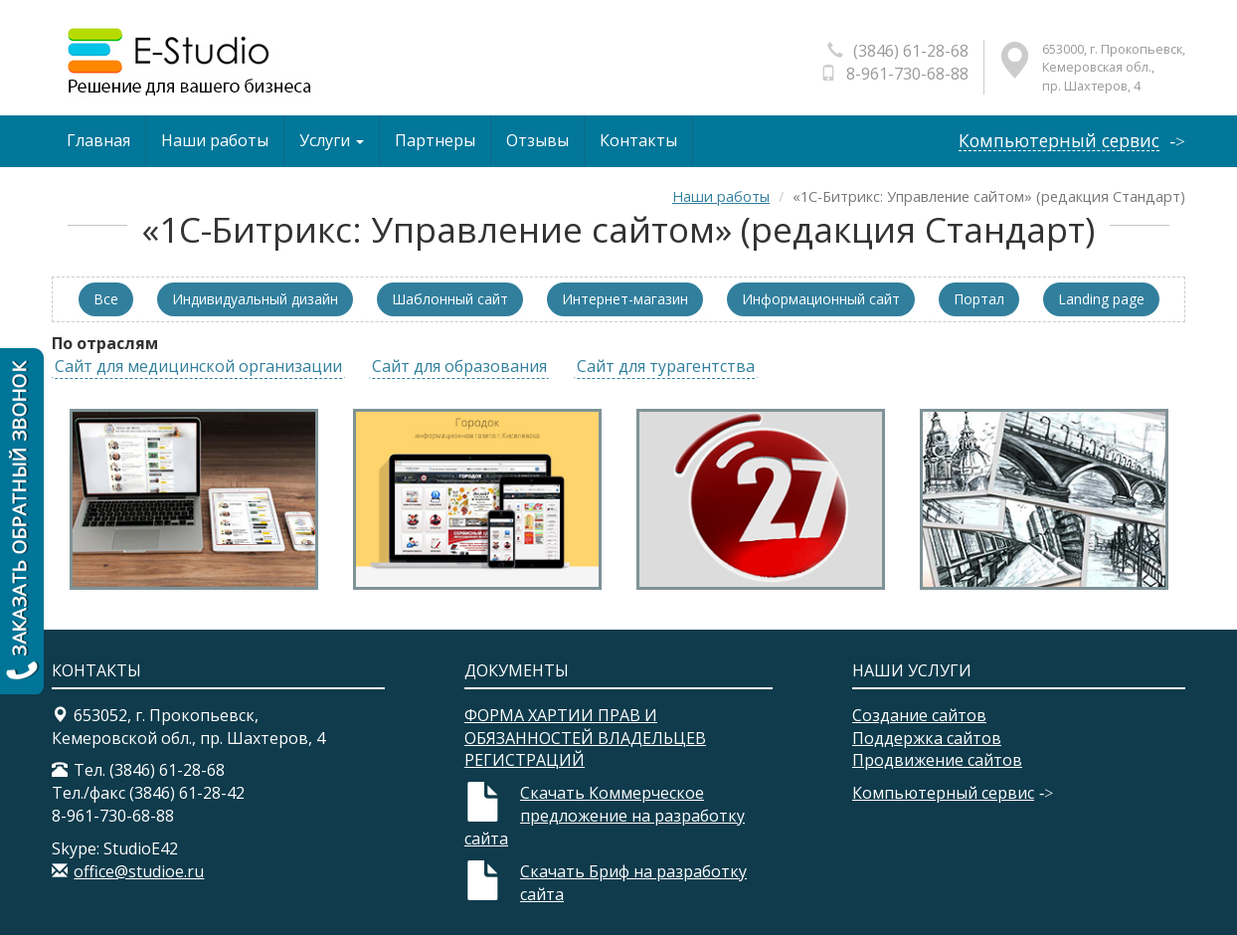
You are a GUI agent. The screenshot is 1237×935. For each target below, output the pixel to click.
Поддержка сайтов (926, 738)
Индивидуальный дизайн (255, 298)
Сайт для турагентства (666, 366)
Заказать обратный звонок (22, 521)
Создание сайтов (919, 715)
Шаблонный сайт (450, 298)
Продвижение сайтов (937, 760)
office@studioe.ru (139, 871)
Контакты (638, 140)
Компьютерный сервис (1059, 140)
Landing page (1101, 298)
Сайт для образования (459, 366)
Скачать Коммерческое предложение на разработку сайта (604, 815)
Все (105, 298)
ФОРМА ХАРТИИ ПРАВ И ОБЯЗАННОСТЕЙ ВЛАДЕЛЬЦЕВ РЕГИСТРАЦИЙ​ (585, 738)
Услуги (331, 140)
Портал (979, 298)
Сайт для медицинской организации (198, 366)
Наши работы (214, 140)
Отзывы (537, 140)
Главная (98, 140)
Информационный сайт (821, 298)
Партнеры (435, 140)
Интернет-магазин (625, 298)
